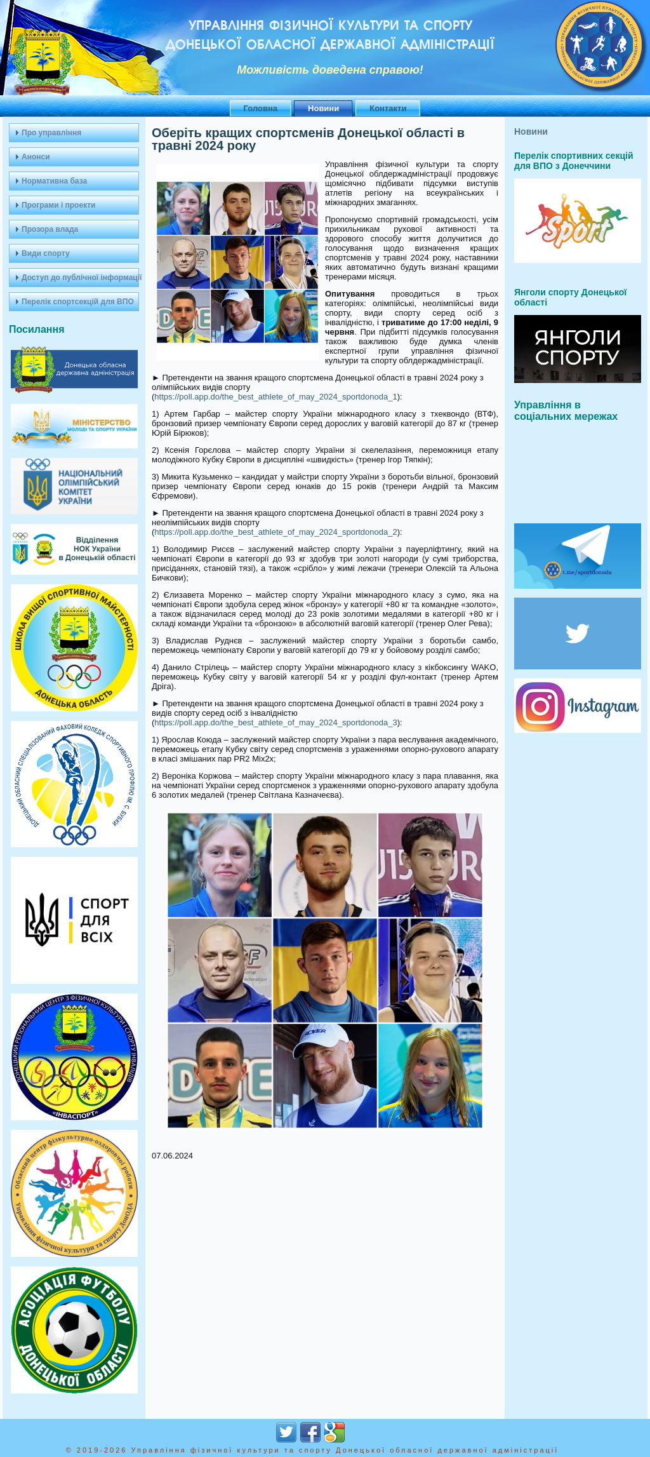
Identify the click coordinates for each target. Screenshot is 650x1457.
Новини (323, 108)
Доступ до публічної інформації (80, 277)
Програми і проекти (58, 205)
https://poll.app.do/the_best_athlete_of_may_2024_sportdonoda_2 (275, 532)
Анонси (36, 156)
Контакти (387, 108)
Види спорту (46, 253)
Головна (260, 108)
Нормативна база (54, 181)
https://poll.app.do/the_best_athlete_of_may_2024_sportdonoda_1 (275, 396)
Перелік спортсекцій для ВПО (78, 301)
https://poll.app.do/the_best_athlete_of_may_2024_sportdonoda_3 (275, 722)
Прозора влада (50, 229)
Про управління (51, 132)
